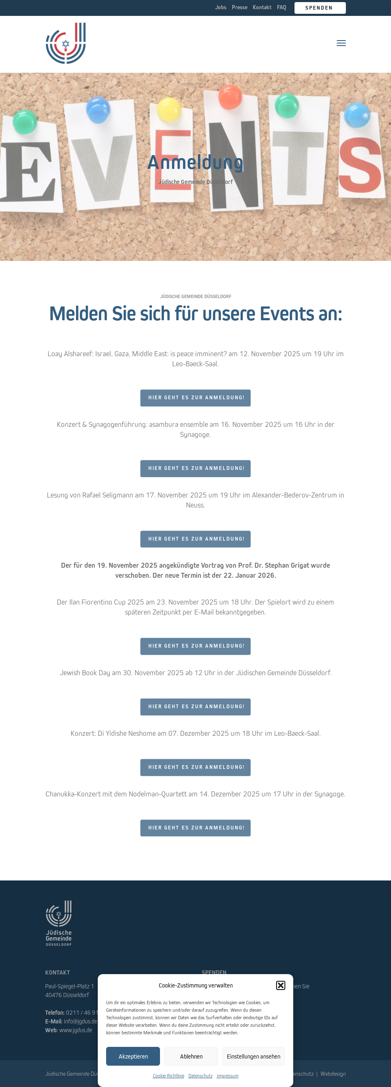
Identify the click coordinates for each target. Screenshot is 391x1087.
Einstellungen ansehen (253, 1056)
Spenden (320, 8)
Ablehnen (191, 1056)
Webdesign (333, 1073)
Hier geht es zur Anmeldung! (196, 402)
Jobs (220, 7)
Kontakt (262, 7)
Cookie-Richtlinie (168, 1075)
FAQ (281, 7)
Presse (239, 7)
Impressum (228, 1075)
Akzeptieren (133, 1056)
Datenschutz (200, 1075)
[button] (281, 985)
